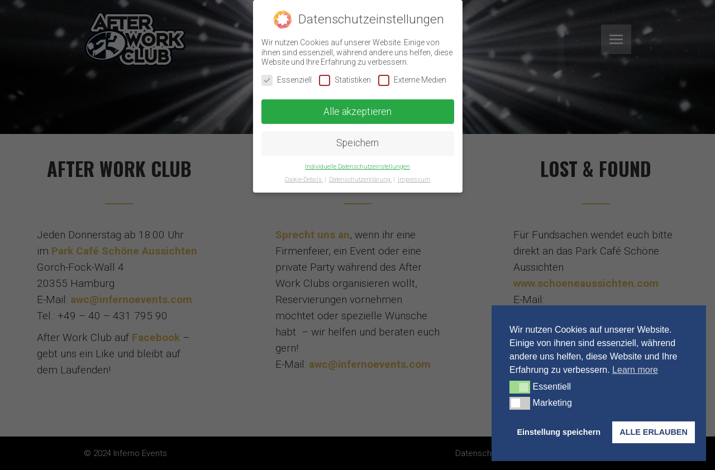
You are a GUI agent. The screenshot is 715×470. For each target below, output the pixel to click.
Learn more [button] (635, 370)
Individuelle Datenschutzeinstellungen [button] (357, 166)
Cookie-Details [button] (304, 179)
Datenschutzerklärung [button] (360, 179)
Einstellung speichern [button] (559, 432)
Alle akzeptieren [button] (357, 111)
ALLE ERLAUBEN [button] (653, 432)
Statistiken (345, 80)
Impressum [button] (414, 179)
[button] (519, 387)
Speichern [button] (357, 142)
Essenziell (286, 80)
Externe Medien (412, 80)
